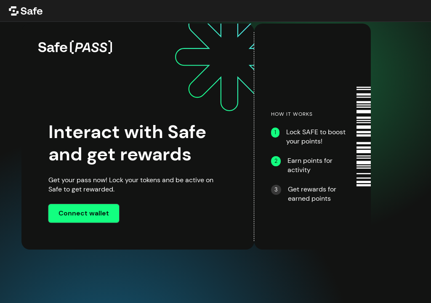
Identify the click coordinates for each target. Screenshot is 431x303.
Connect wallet (83, 213)
